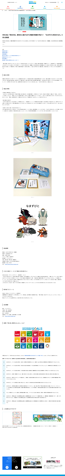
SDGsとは (47, 2)
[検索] (58, 2)
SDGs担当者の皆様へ (53, 2)
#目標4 (3, 44)
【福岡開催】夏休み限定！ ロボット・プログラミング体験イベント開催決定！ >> (45, 426)
